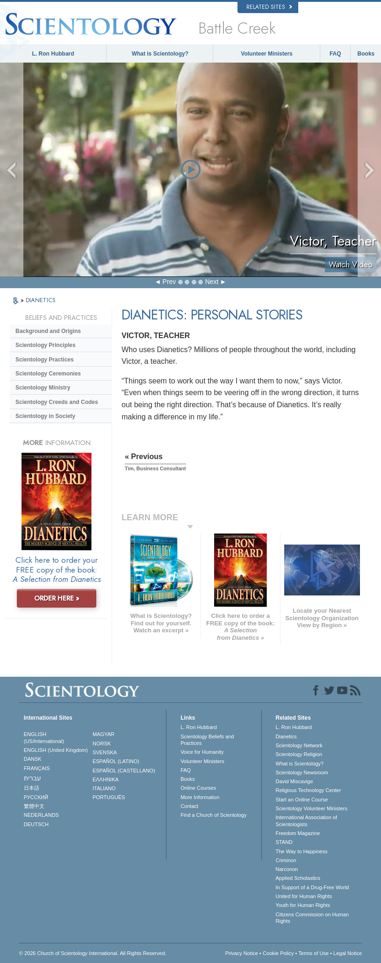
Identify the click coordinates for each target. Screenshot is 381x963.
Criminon (286, 860)
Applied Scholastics (298, 878)
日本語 (31, 788)
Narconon (287, 869)
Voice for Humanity (201, 752)
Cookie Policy (278, 953)
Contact (189, 806)
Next (212, 281)
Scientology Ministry (42, 387)
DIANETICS (41, 300)
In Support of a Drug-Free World (312, 887)
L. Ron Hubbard (53, 53)
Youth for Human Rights (303, 905)
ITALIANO (104, 788)
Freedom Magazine (298, 833)
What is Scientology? (160, 53)
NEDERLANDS (41, 815)
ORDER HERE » (56, 598)
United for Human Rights (304, 896)
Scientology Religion (299, 754)
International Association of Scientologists (306, 820)
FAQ (335, 53)
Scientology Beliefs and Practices (207, 740)
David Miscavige (294, 781)
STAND (284, 842)
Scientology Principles (45, 345)
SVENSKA (105, 752)
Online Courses (198, 788)
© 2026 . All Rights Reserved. (92, 953)
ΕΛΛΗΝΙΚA (106, 779)
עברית (32, 778)
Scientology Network (299, 745)
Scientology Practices (44, 359)
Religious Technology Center (308, 790)
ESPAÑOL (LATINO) (116, 761)
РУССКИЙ (36, 797)
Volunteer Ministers (266, 53)
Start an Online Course (302, 799)
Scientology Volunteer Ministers (311, 808)
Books (366, 53)
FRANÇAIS (37, 768)
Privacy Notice (241, 953)
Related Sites (269, 7)
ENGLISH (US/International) (44, 737)
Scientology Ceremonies (48, 373)
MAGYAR (104, 734)
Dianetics (286, 736)
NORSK (102, 743)
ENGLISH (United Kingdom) (56, 750)
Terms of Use (313, 953)
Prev (169, 281)
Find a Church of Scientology (213, 815)
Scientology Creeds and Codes (56, 402)
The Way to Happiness (302, 851)
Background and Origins (48, 331)
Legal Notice (347, 953)
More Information (199, 797)
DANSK (33, 759)
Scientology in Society (45, 416)
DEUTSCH (36, 824)
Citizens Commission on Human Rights (312, 918)
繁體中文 (34, 806)
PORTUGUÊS (109, 797)
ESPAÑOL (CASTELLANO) (124, 770)
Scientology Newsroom (302, 772)
